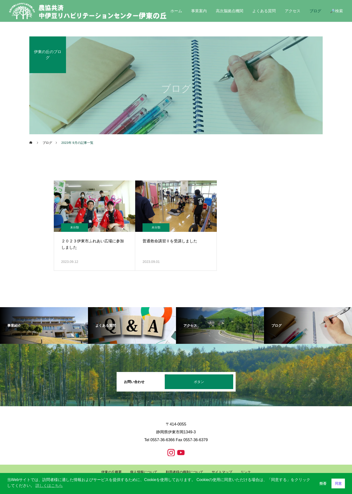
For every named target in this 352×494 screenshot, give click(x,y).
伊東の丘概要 (111, 472)
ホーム (176, 11)
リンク (246, 472)
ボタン (199, 382)
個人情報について (143, 472)
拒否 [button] (322, 483)
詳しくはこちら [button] (49, 485)
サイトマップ (222, 472)
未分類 (74, 227)
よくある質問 (264, 11)
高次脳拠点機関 (229, 11)
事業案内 (199, 11)
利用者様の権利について (184, 472)
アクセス (292, 11)
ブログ (315, 11)
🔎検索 (336, 11)
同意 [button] (338, 483)
